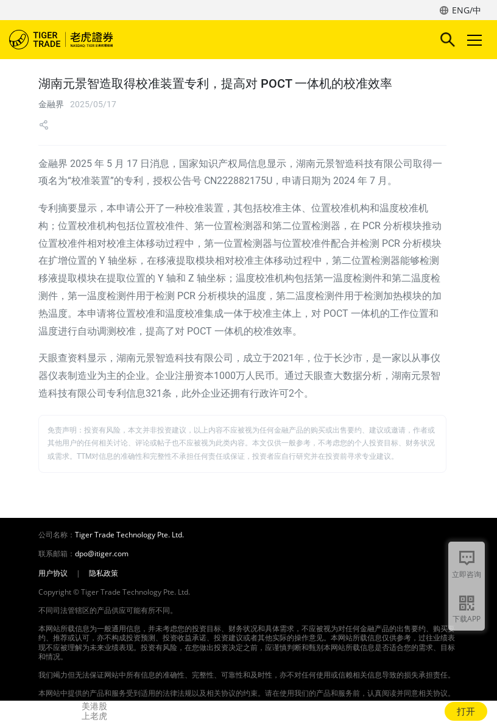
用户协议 (53, 573)
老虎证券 (79, 39)
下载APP (467, 619)
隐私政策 (103, 573)
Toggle (473, 40)
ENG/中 (466, 10)
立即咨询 (466, 574)
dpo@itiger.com (102, 554)
